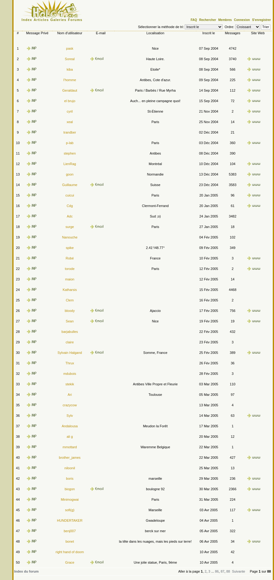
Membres (225, 20)
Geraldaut (69, 90)
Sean (70, 321)
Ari (70, 394)
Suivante (238, 571)
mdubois (69, 373)
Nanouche (69, 237)
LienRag (69, 164)
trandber (69, 132)
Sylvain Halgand (70, 352)
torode (70, 269)
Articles (41, 20)
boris (70, 478)
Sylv (69, 415)
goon (69, 174)
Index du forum (26, 571)
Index (27, 20)
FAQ (194, 20)
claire (70, 342)
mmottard (69, 447)
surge (70, 227)
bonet (70, 541)
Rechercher (207, 20)
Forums (75, 20)
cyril (70, 111)
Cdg (69, 206)
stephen (70, 153)
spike (70, 248)
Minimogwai (70, 499)
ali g (69, 436)
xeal (69, 122)
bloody (70, 311)
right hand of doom (70, 552)
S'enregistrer (261, 20)
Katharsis (70, 290)
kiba (69, 69)
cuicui (69, 195)
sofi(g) (70, 510)
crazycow (70, 405)
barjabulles (70, 332)
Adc (70, 216)
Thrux (69, 363)
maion (69, 279)
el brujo (69, 101)
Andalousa (70, 426)
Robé (70, 258)
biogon (70, 489)
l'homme (69, 80)
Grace (69, 562)
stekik (69, 384)
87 (222, 571)
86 (217, 571)
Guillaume (70, 185)
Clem (70, 300)
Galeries (58, 20)
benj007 (70, 531)
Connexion (242, 20)
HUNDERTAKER (70, 520)
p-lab (69, 143)
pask (69, 48)
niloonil (69, 468)
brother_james (69, 457)
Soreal (70, 59)
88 (228, 571)
